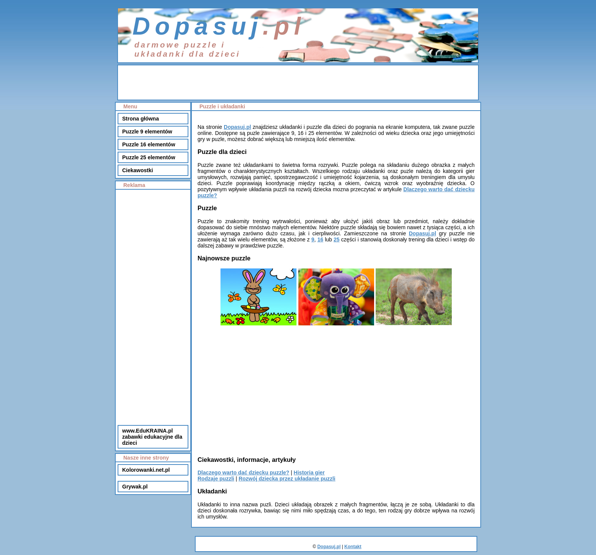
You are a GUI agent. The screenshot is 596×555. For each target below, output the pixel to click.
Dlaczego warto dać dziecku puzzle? (243, 472)
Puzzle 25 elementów (148, 157)
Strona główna (140, 119)
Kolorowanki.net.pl (146, 470)
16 (320, 239)
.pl (284, 26)
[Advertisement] (298, 82)
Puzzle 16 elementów (148, 144)
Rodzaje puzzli (216, 479)
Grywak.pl (135, 487)
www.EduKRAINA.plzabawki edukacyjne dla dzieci (152, 437)
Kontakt (353, 546)
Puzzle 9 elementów (147, 131)
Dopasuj (197, 26)
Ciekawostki (137, 170)
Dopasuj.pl (237, 127)
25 (337, 239)
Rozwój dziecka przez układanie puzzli (287, 479)
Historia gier (309, 472)
